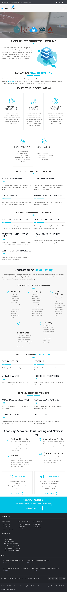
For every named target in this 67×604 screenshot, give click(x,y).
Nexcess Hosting (41, 72)
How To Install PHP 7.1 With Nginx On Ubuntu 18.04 (16, 568)
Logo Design (6, 524)
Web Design (6, 521)
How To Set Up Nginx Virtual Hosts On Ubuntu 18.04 (45, 568)
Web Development (24, 521)
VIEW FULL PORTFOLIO (33, 508)
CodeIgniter (22, 528)
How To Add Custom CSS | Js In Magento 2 (14, 560)
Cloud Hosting (43, 270)
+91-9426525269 (27, 2)
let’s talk (17, 493)
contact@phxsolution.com (11, 2)
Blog (3, 555)
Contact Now (49, 493)
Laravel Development (24, 524)
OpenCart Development (41, 528)
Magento (37, 524)
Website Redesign (8, 530)
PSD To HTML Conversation (6, 527)
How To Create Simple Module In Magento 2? (39, 560)
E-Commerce (38, 521)
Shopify (37, 526)
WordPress (11, 81)
